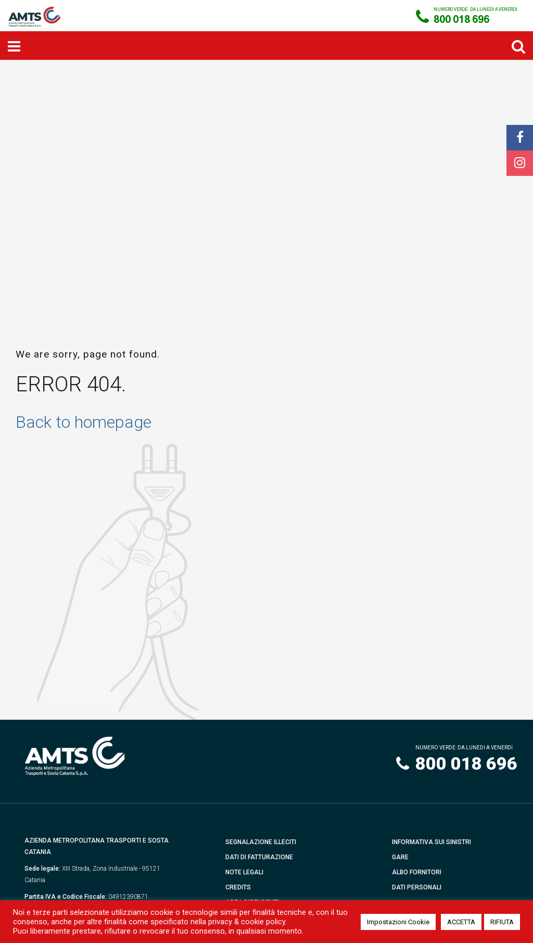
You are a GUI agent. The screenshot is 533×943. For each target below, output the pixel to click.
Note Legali (244, 872)
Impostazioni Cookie (398, 922)
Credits (238, 887)
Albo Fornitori (416, 872)
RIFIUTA (502, 922)
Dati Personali (416, 887)
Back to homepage (83, 422)
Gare (400, 857)
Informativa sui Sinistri (431, 842)
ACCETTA (461, 922)
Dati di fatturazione (259, 857)
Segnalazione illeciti (260, 842)
